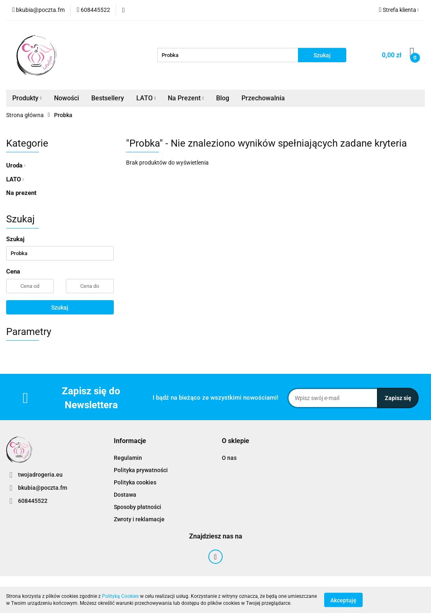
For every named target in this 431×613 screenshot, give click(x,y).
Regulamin (128, 458)
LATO (146, 98)
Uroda (15, 165)
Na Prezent (186, 98)
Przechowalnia (263, 98)
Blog (222, 98)
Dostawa (125, 494)
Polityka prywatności (141, 470)
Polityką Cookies (120, 596)
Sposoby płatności (137, 507)
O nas (229, 458)
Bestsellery (107, 98)
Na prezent (21, 193)
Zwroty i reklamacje (139, 519)
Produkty (27, 98)
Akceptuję (343, 600)
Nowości (66, 98)
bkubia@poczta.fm (42, 487)
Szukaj (59, 307)
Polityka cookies (135, 482)
